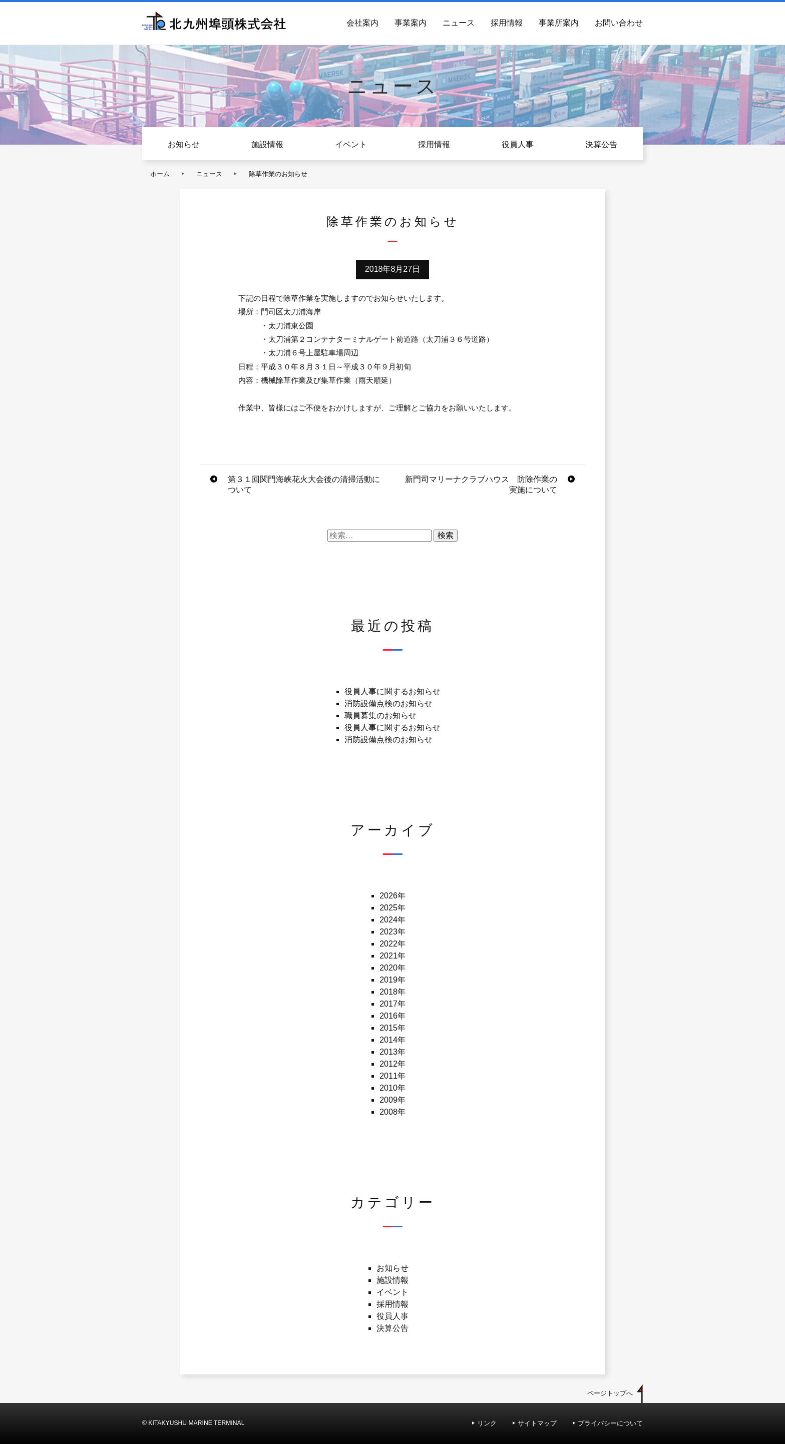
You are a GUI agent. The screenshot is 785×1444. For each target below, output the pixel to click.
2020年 (392, 968)
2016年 (392, 1016)
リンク (487, 1423)
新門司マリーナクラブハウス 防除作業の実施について (481, 484)
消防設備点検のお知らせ (388, 703)
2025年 (392, 907)
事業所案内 (559, 23)
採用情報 (507, 23)
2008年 (392, 1112)
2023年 (392, 931)
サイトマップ (537, 1423)
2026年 (392, 895)
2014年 (392, 1040)
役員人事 (518, 144)
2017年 (392, 1004)
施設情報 (267, 144)
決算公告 (601, 144)
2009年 (392, 1100)
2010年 (392, 1088)
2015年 (392, 1028)
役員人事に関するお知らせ (392, 691)
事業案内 (411, 23)
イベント (351, 144)
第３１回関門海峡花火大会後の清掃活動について (304, 484)
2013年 (392, 1052)
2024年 (392, 919)
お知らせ (184, 144)
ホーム (160, 174)
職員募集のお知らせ (380, 715)
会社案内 (362, 23)
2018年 (392, 992)
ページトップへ (610, 1393)
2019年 (392, 980)
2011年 (392, 1076)
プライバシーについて (610, 1423)
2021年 (392, 955)
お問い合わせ (619, 23)
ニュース (459, 23)
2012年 (392, 1064)
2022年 (392, 943)
